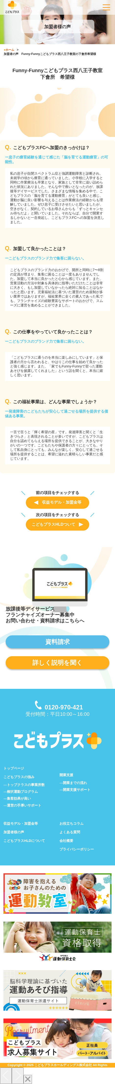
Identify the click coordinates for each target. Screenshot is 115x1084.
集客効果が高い (19, 798)
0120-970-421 (64, 707)
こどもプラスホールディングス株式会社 (63, 1065)
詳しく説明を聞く (57, 662)
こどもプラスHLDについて (24, 841)
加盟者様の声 (13, 832)
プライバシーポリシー (76, 849)
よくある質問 (69, 832)
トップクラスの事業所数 (26, 785)
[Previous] (6, 1076)
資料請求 (57, 641)
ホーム (9, 50)
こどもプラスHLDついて (57, 524)
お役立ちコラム (71, 823)
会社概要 (66, 841)
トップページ (13, 768)
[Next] (18, 1076)
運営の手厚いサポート (24, 805)
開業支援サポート (76, 790)
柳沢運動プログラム (22, 792)
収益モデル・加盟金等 (57, 502)
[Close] (28, 1079)
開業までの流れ (75, 783)
